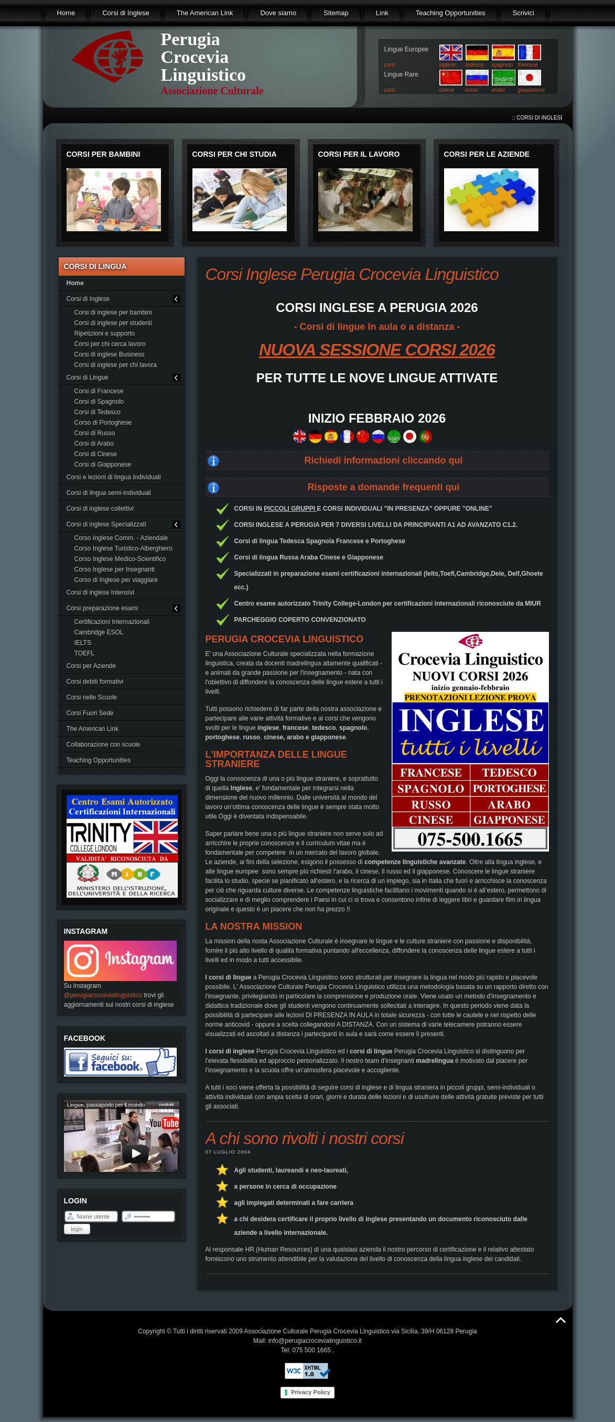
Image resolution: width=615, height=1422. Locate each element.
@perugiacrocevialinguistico (103, 995)
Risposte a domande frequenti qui (383, 487)
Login (77, 1229)
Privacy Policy (310, 1392)
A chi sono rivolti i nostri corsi (305, 1138)
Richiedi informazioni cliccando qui (383, 460)
